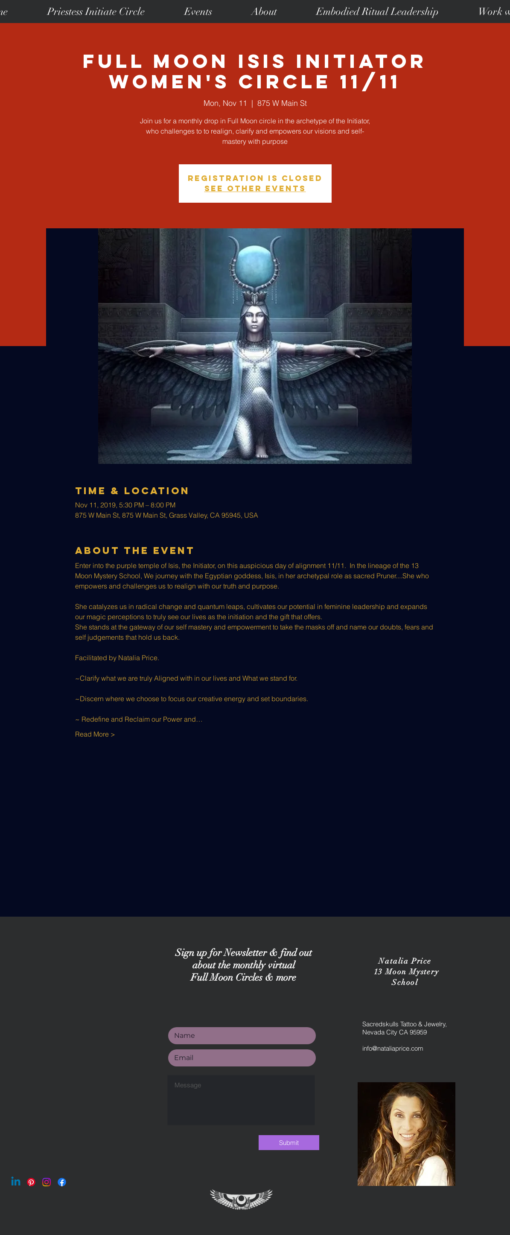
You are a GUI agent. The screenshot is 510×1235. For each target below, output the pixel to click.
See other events (255, 188)
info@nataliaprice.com (392, 1048)
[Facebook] (61, 1182)
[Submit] (289, 1142)
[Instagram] (46, 1182)
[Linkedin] (15, 1182)
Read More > (95, 734)
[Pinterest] (31, 1182)
